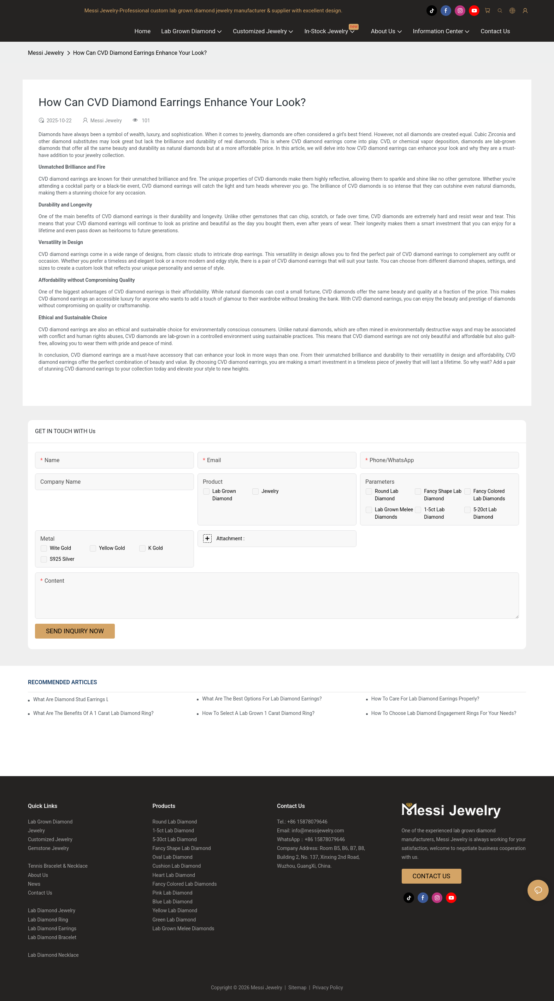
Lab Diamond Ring (48, 920)
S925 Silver (62, 559)
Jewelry (269, 491)
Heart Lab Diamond (174, 875)
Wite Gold (60, 548)
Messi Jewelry (46, 53)
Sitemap (297, 987)
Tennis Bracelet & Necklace (58, 866)
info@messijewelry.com (318, 830)
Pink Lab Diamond (173, 893)
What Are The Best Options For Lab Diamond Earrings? (262, 699)
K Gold (155, 548)
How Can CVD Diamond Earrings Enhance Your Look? (140, 53)
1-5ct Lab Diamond (173, 830)
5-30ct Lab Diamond (175, 839)
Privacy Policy (327, 987)
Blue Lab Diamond (173, 901)
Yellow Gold (112, 548)
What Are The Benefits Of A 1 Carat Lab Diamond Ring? (93, 713)
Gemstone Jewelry (48, 848)
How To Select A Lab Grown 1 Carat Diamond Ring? (258, 713)
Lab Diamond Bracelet (52, 937)
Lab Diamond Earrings (52, 928)
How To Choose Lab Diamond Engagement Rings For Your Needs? (443, 713)
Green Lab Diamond (174, 920)
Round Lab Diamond (175, 822)
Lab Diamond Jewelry (51, 910)
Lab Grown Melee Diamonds (183, 928)
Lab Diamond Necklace (53, 955)
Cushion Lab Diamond (177, 866)
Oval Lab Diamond (173, 857)
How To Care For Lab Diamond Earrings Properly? (425, 699)
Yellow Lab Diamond (175, 910)
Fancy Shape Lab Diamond (182, 848)
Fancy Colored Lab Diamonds (185, 884)
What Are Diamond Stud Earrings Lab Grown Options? (70, 699)
